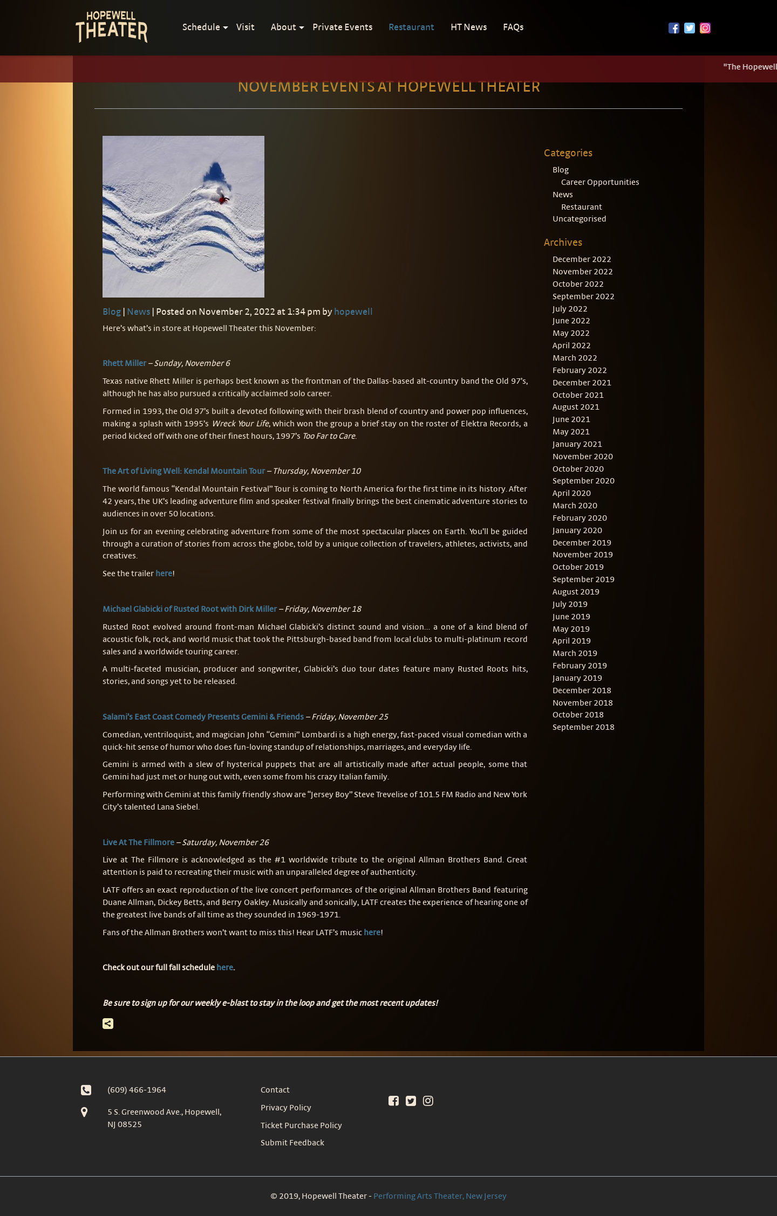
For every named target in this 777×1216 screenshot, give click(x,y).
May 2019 (571, 629)
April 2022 (572, 345)
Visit (245, 26)
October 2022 (578, 284)
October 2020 (578, 469)
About (283, 26)
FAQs (513, 26)
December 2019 (582, 542)
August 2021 (576, 407)
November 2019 (583, 554)
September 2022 (584, 296)
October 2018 (578, 714)
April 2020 (572, 493)
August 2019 (576, 591)
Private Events (342, 26)
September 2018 (584, 727)
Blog (112, 311)
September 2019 (584, 579)
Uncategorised (579, 218)
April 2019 (572, 640)
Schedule (201, 26)
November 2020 (583, 456)
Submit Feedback (292, 1142)
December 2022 (582, 259)
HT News (469, 26)
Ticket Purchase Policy (301, 1125)
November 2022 (583, 271)
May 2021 (571, 431)
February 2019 (580, 665)
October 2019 (578, 567)
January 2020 (577, 530)
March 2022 (575, 358)
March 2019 (575, 653)
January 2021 (577, 444)
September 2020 (584, 480)
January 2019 (577, 678)
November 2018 (583, 702)
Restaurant (411, 26)
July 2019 (570, 604)
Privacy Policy (286, 1107)
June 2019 (571, 616)
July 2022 (570, 308)
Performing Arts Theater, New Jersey (440, 1196)
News (138, 311)
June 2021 (571, 419)
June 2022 (571, 320)
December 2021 (582, 382)
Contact (275, 1089)
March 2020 (575, 505)
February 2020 (580, 518)
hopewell (353, 311)
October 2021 (578, 395)
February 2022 (580, 370)
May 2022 (571, 333)
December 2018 (582, 690)
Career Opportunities (600, 182)
